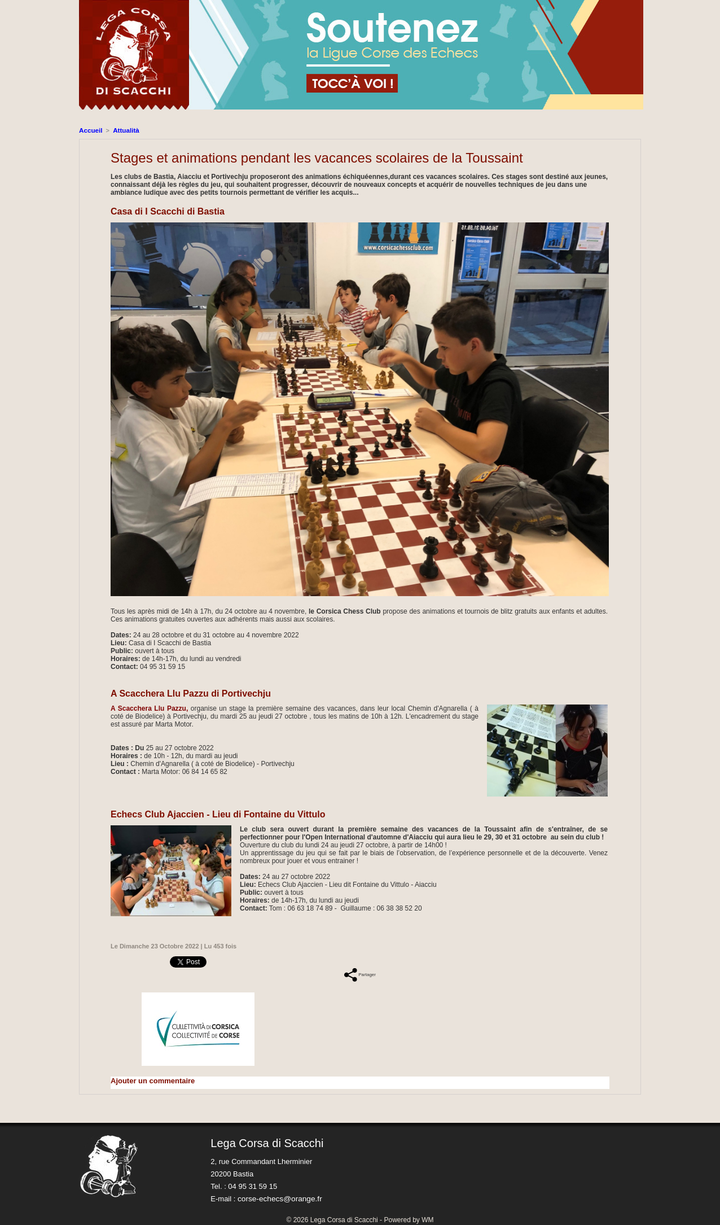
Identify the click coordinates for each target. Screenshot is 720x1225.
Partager (360, 974)
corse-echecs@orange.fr (278, 1197)
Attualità (123, 129)
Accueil (90, 129)
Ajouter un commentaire (149, 1080)
